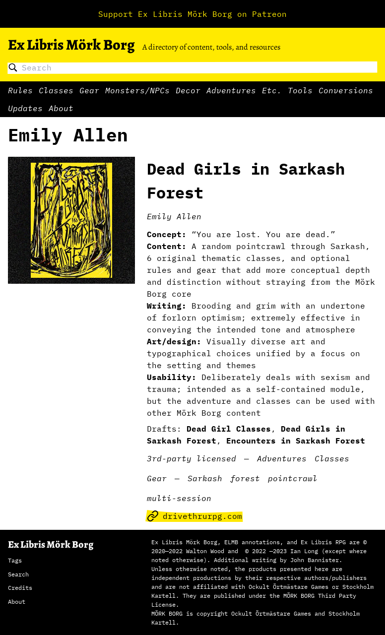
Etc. (272, 90)
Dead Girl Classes (229, 429)
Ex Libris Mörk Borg (71, 45)
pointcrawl (293, 478)
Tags (15, 560)
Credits (20, 587)
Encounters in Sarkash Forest (295, 440)
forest (245, 478)
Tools (300, 90)
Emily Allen (174, 216)
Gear (89, 90)
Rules (20, 90)
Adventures (231, 90)
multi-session (179, 498)
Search (18, 574)
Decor (188, 90)
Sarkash (205, 478)
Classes (56, 90)
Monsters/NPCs (137, 90)
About (61, 108)
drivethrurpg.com (194, 516)
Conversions (346, 90)
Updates (25, 108)
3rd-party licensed (191, 458)
